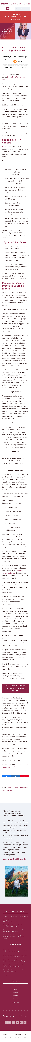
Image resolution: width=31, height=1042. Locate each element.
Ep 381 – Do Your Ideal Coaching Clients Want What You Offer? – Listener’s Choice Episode (14, 936)
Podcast (10, 788)
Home (15, 985)
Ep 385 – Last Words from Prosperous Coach (15, 916)
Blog (15, 989)
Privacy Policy (15, 1002)
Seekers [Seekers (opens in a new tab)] (5, 146)
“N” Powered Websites (24, 1038)
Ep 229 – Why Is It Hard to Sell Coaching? (14, 975)
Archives (15, 995)
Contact (15, 998)
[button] (7, 8)
